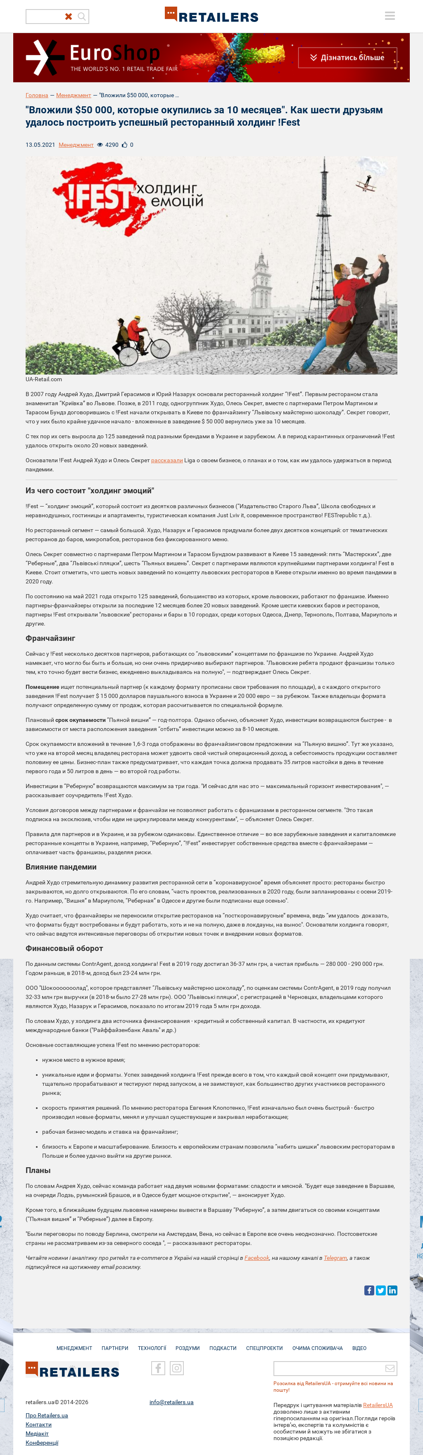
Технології (152, 1344)
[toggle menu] (390, 15)
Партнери (115, 1344)
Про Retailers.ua (47, 1415)
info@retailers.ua (172, 1401)
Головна (37, 95)
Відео (359, 1344)
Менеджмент (73, 95)
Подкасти (223, 1344)
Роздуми (188, 1344)
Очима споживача (317, 1344)
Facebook (257, 1257)
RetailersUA (378, 1404)
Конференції (42, 1442)
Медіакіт (37, 1433)
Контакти (39, 1424)
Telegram (335, 1257)
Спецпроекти (264, 1344)
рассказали (167, 460)
